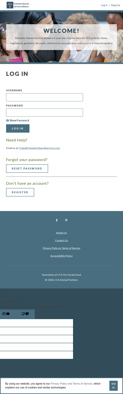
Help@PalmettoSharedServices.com (39, 147)
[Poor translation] (25, 314)
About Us (61, 232)
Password (14, 105)
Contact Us (61, 240)
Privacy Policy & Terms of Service (61, 248)
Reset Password (27, 168)
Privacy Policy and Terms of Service (71, 383)
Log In (104, 5)
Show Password (17, 120)
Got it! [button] (113, 385)
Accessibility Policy (61, 255)
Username (14, 90)
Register (115, 5)
